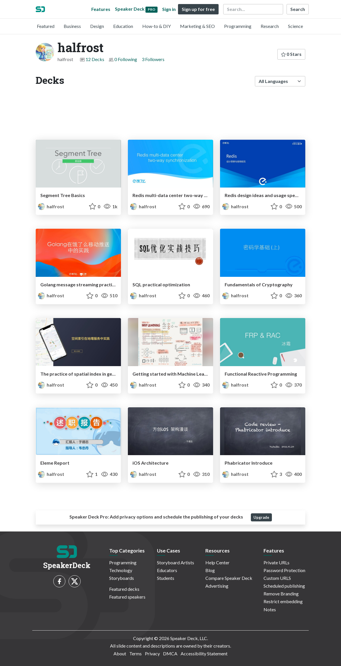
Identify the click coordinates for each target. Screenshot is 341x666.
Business (72, 26)
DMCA (170, 653)
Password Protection (284, 570)
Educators (167, 570)
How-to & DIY (156, 26)
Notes (270, 609)
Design (97, 26)
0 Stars (291, 54)
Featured (45, 26)
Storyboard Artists (175, 562)
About (119, 653)
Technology (120, 570)
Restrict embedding (283, 601)
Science (295, 26)
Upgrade (261, 517)
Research (270, 26)
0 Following (125, 59)
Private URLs (276, 562)
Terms (135, 653)
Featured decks (124, 589)
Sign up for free (198, 9)
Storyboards (121, 578)
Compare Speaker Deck (228, 578)
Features (100, 9)
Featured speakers (127, 596)
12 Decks (95, 59)
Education (123, 26)
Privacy (152, 653)
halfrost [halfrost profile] (51, 206)
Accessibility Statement (204, 653)
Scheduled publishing (284, 586)
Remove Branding (281, 593)
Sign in (169, 9)
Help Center (217, 562)
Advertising (216, 586)
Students (165, 578)
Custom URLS (277, 578)
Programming (237, 26)
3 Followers (153, 59)
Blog (210, 570)
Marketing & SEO (197, 26)
